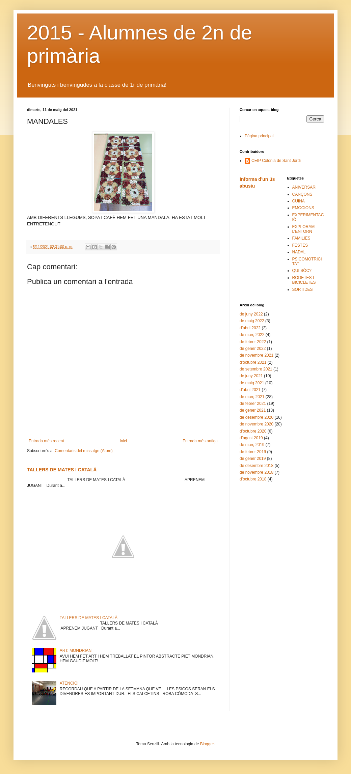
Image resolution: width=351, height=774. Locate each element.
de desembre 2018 (256, 465)
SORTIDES (302, 289)
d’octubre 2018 (253, 479)
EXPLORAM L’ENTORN (303, 229)
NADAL (299, 252)
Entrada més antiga (200, 441)
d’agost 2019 (251, 438)
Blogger (207, 744)
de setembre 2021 (256, 369)
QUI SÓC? (302, 270)
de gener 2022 (253, 348)
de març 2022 (252, 334)
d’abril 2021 (250, 389)
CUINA (298, 201)
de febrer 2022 (253, 341)
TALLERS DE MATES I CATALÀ (62, 469)
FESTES (300, 245)
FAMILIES (301, 238)
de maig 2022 (252, 321)
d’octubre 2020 (253, 431)
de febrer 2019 (253, 451)
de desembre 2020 (256, 417)
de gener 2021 (253, 410)
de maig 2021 (252, 383)
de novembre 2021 (256, 355)
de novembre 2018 (256, 472)
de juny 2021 (251, 376)
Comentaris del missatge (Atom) (83, 450)
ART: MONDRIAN (75, 650)
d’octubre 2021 (253, 362)
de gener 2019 (253, 458)
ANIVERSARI (304, 187)
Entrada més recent (46, 441)
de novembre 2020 (256, 424)
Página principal (259, 136)
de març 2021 (252, 396)
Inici (123, 441)
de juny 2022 (251, 314)
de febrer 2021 (253, 403)
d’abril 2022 (250, 328)
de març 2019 (252, 444)
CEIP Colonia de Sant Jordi (276, 160)
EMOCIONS (303, 207)
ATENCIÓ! (69, 683)
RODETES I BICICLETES (304, 280)
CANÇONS (302, 194)
